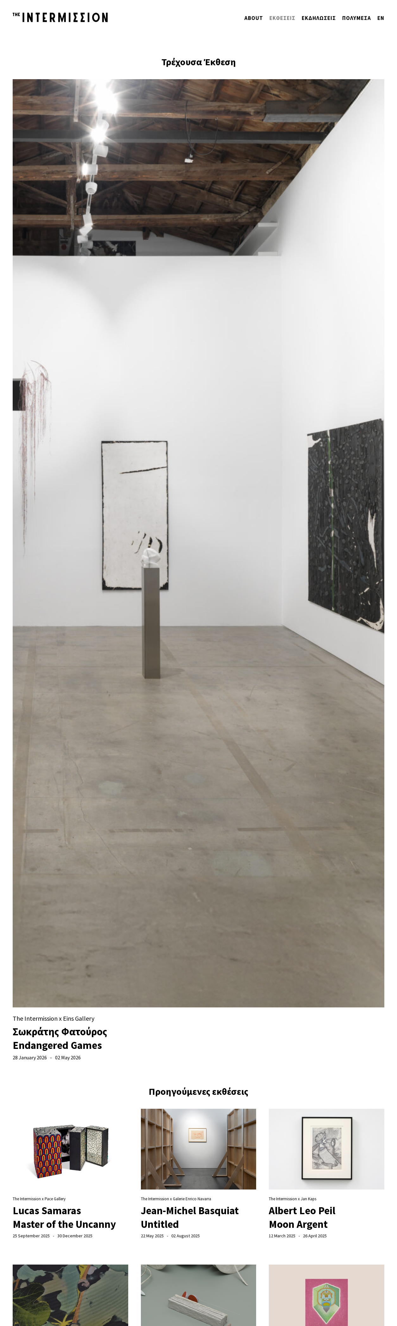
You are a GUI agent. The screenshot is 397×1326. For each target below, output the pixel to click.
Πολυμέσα (356, 18)
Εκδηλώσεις (319, 18)
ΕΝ (380, 18)
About (253, 18)
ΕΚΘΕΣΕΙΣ (282, 18)
